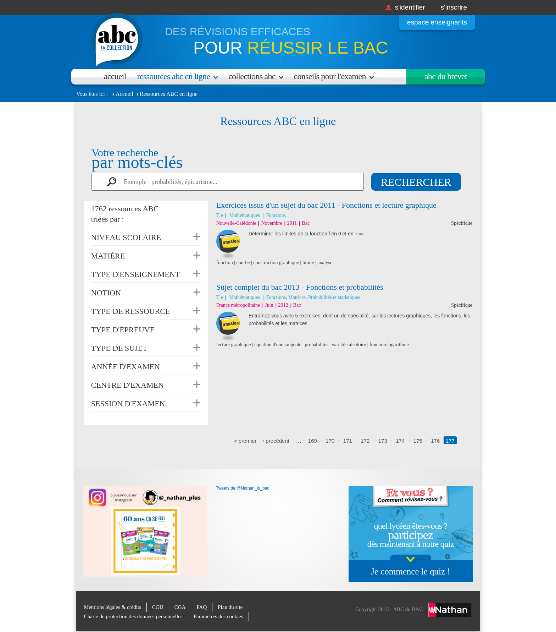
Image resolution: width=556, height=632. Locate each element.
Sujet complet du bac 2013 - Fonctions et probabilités (299, 287)
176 (435, 441)
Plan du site (230, 607)
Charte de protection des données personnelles (133, 616)
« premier (245, 441)
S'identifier (410, 7)
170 (330, 441)
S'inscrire (454, 7)
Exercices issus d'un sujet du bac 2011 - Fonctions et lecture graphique (326, 205)
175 (417, 441)
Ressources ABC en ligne (173, 76)
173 (382, 441)
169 (312, 441)
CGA (180, 607)
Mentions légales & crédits (112, 607)
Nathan (450, 610)
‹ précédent (275, 441)
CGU (157, 607)
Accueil (115, 76)
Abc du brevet (445, 76)
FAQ (201, 607)
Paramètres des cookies (218, 616)
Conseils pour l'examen (330, 76)
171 (347, 441)
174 (400, 441)
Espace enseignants (437, 22)
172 (365, 441)
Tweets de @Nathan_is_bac (242, 488)
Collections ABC (251, 76)
